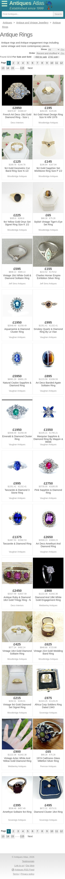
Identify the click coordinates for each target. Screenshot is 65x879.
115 (22, 68)
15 (12, 68)
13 (3, 68)
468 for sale (41, 57)
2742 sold (53, 57)
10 (51, 63)
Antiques (26, 3)
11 (56, 63)
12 (61, 63)
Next (30, 68)
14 (7, 68)
